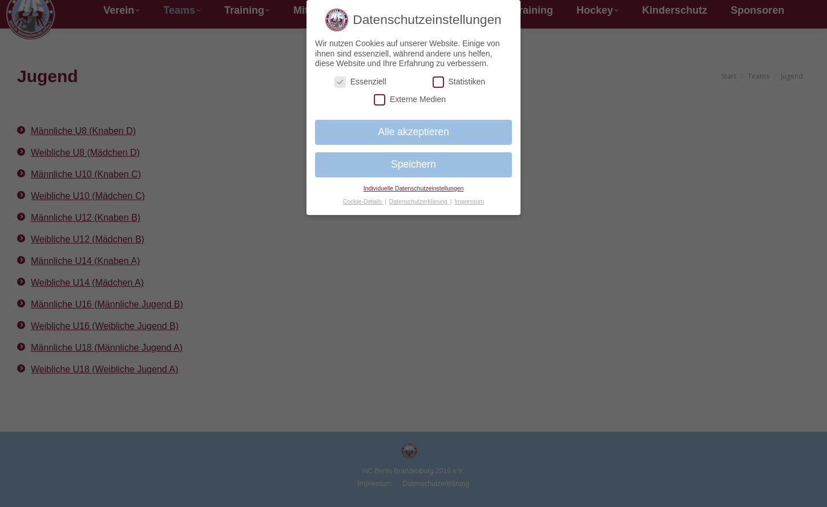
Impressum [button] (469, 201)
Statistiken (459, 81)
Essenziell (360, 81)
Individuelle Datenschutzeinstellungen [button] (414, 188)
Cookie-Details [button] (363, 201)
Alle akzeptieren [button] (413, 131)
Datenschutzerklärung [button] (419, 201)
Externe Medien (410, 99)
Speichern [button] (413, 164)
